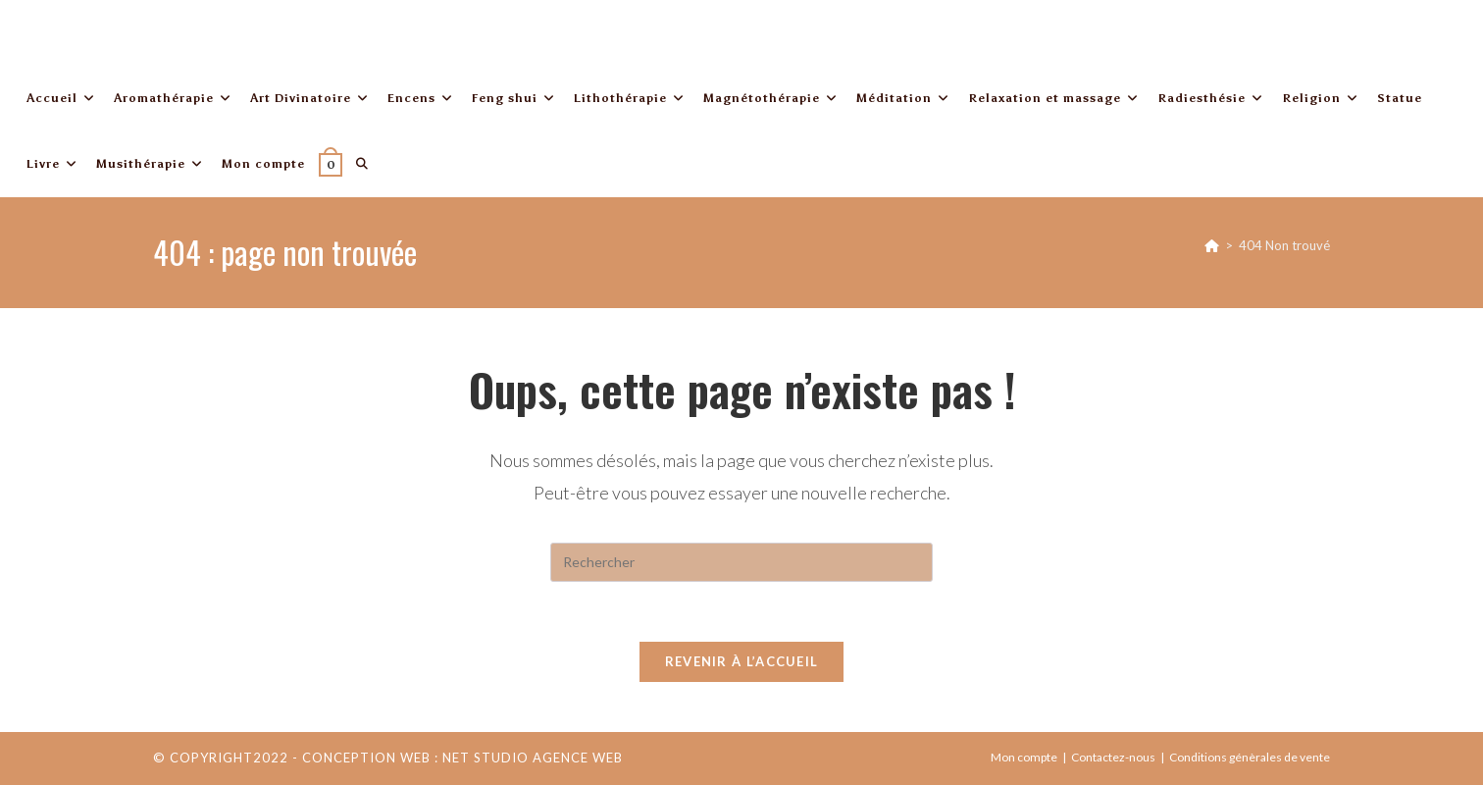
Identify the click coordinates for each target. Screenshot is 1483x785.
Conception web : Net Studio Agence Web (462, 757)
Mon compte (1024, 757)
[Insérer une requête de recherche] (741, 562)
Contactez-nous (1113, 757)
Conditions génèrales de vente (1249, 757)
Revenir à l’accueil (742, 661)
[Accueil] (1211, 245)
